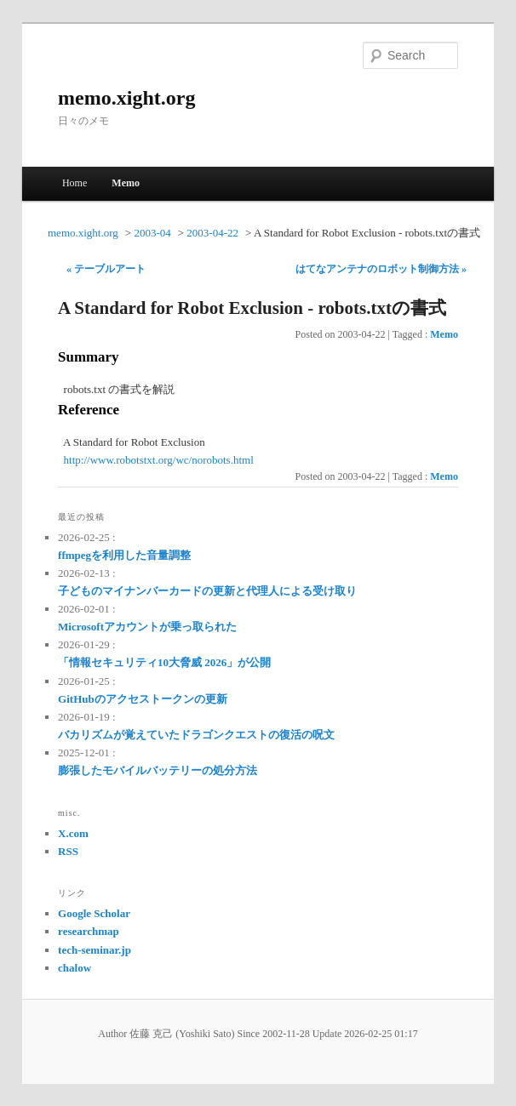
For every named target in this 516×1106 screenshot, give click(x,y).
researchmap (88, 931)
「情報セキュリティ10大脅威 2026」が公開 (164, 662)
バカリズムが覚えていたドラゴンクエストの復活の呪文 (196, 734)
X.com (73, 833)
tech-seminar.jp (94, 950)
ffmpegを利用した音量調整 (124, 555)
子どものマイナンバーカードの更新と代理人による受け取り (207, 590)
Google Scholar (94, 913)
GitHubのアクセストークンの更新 (142, 699)
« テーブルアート (106, 269)
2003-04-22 (212, 232)
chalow (74, 967)
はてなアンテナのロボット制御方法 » (381, 269)
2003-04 (152, 232)
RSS (68, 851)
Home (74, 183)
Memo (126, 183)
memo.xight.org (126, 98)
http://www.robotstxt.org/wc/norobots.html (159, 459)
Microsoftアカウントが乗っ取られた (147, 626)
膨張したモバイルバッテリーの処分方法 (157, 770)
